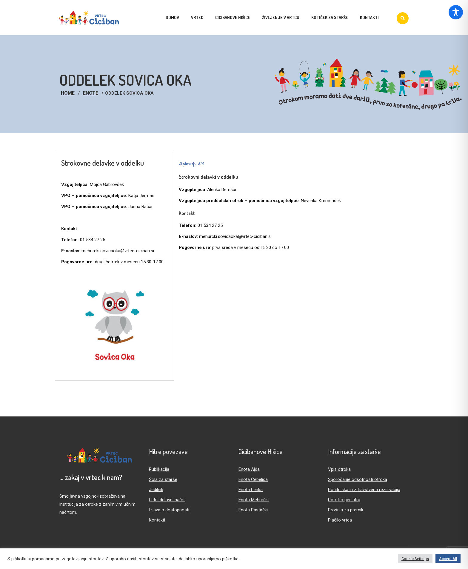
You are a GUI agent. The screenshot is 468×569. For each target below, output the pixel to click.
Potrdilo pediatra (344, 499)
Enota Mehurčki (253, 499)
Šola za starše (163, 479)
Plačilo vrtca (340, 520)
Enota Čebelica (253, 479)
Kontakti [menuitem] (369, 17)
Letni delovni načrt (167, 499)
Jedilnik (156, 489)
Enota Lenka (250, 489)
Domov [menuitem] (172, 17)
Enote (90, 93)
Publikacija (159, 469)
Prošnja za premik (345, 510)
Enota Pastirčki (253, 510)
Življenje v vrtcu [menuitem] (280, 17)
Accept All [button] (448, 558)
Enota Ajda (249, 469)
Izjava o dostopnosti (169, 510)
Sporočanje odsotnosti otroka (357, 479)
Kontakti (157, 520)
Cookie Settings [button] (415, 558)
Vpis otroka (339, 469)
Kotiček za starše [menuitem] (329, 17)
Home (68, 93)
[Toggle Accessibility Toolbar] (456, 12)
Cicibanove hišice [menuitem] (232, 17)
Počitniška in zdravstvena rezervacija (364, 489)
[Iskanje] (403, 18)
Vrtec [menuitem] (197, 17)
